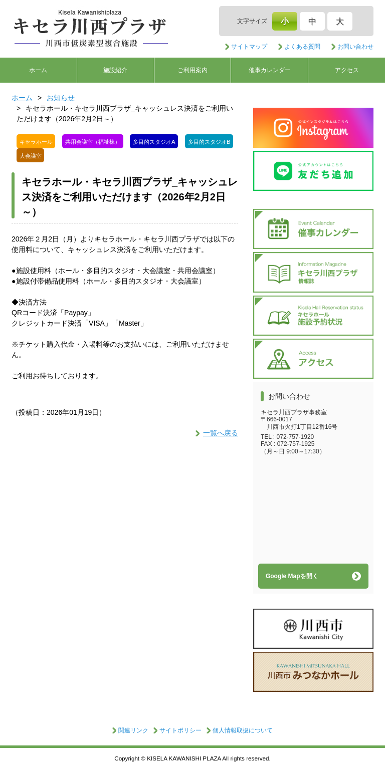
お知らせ (61, 98)
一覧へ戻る (220, 433)
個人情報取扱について (243, 730)
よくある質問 (302, 46)
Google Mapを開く (292, 576)
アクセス (347, 70)
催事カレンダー (270, 70)
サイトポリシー (180, 730)
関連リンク (133, 730)
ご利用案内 (192, 70)
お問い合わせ (355, 46)
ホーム (38, 70)
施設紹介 (115, 70)
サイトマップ (249, 46)
